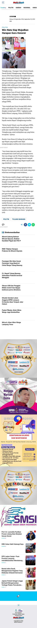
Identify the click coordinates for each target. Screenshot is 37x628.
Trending (3, 7)
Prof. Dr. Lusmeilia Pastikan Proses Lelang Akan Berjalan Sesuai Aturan (12, 534)
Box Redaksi (18, 612)
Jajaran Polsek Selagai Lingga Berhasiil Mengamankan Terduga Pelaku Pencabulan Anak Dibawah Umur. (12, 583)
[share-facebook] (25, 224)
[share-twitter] (29, 224)
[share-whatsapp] (33, 224)
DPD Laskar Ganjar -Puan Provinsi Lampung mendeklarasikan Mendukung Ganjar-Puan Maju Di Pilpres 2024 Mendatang (12, 558)
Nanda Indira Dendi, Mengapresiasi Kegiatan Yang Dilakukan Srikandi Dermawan (12, 571)
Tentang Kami (18, 615)
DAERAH (18, 7)
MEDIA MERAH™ (18, 622)
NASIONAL (26, 7)
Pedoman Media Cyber (18, 614)
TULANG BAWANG (18, 219)
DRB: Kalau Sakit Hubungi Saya (12, 544)
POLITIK (10, 7)
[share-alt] (21, 224)
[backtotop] (18, 605)
